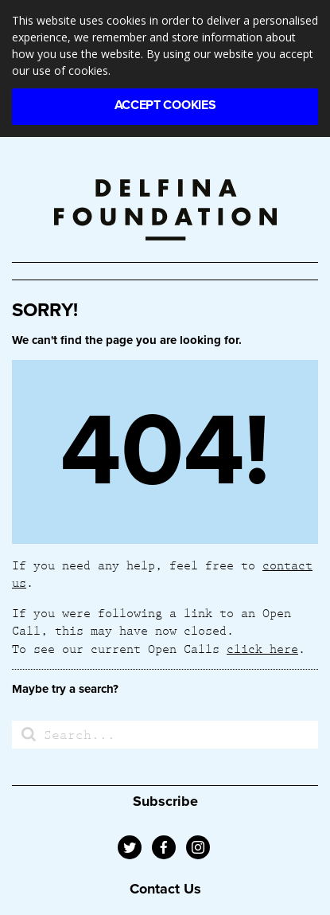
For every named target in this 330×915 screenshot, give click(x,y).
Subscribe (165, 801)
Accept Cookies (165, 105)
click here (262, 648)
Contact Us (165, 888)
